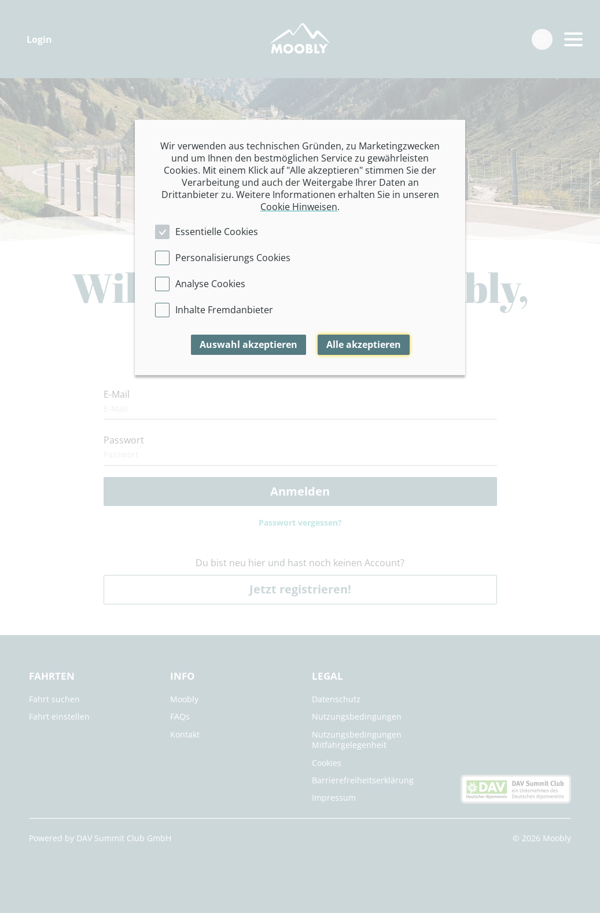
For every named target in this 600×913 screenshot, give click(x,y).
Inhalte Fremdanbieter (224, 309)
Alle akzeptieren (363, 344)
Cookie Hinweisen (298, 206)
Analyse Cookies (210, 283)
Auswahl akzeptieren (248, 344)
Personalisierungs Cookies (232, 257)
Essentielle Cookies (216, 231)
